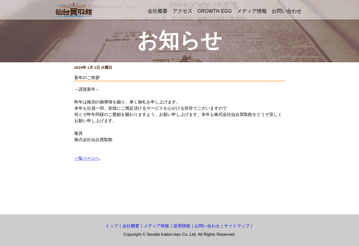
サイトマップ (237, 226)
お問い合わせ (287, 11)
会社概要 (158, 11)
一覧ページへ (87, 158)
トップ (111, 226)
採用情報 (181, 226)
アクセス (182, 11)
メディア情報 (252, 11)
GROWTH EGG (214, 11)
